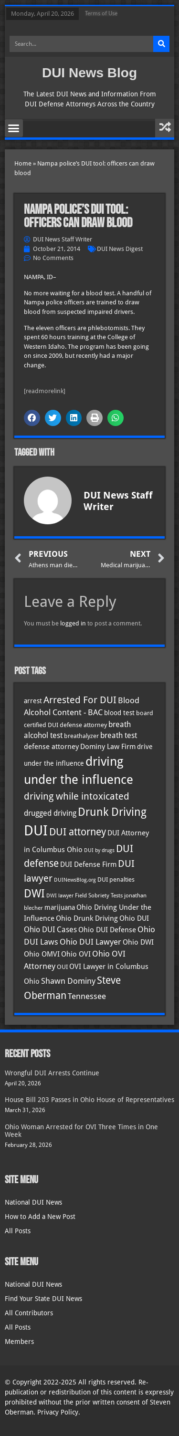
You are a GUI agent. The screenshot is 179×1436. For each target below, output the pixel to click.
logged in (73, 623)
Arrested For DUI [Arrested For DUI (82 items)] (79, 700)
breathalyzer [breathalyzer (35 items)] (81, 735)
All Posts (18, 1231)
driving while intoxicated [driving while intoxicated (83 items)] (76, 796)
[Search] (161, 44)
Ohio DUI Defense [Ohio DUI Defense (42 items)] (107, 930)
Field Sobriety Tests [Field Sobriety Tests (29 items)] (99, 895)
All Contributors (29, 1313)
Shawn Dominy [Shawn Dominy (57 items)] (68, 981)
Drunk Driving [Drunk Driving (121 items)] (112, 812)
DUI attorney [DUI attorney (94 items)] (77, 832)
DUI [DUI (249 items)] (36, 830)
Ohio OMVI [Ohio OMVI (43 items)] (42, 954)
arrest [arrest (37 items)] (33, 701)
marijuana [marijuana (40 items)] (59, 907)
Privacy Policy (57, 1412)
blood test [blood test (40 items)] (119, 713)
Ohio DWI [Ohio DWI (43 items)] (138, 942)
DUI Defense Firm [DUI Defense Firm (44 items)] (88, 864)
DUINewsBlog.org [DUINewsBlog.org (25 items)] (75, 880)
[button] (14, 128)
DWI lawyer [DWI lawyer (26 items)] (60, 896)
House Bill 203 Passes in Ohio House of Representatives (89, 1099)
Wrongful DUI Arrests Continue (52, 1073)
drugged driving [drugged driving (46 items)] (50, 813)
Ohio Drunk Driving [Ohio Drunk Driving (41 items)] (87, 918)
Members (19, 1341)
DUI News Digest (120, 248)
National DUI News (33, 1202)
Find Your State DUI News (43, 1298)
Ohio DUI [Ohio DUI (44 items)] (134, 918)
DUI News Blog (89, 72)
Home (23, 163)
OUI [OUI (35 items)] (62, 966)
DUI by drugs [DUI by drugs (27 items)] (99, 850)
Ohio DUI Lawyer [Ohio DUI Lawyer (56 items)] (90, 942)
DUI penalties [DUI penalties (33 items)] (116, 879)
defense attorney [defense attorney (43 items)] (51, 746)
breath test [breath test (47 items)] (118, 735)
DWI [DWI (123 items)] (34, 893)
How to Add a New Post (40, 1216)
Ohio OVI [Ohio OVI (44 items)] (76, 954)
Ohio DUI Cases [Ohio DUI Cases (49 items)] (50, 929)
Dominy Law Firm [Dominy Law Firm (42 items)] (108, 746)
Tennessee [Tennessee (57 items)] (87, 996)
